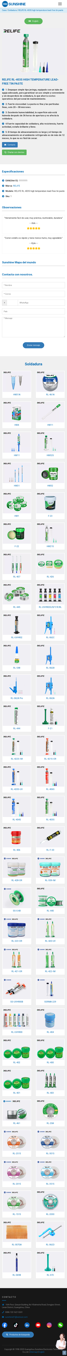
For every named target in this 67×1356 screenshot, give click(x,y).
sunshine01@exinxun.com (16, 1317)
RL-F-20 (50, 850)
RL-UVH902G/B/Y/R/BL (50, 607)
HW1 (16, 516)
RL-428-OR (16, 880)
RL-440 (50, 910)
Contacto (9, 145)
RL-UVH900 (16, 1032)
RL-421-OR (16, 971)
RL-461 (16, 1123)
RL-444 (16, 728)
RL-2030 (50, 1214)
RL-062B (50, 668)
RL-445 (16, 607)
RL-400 (50, 1062)
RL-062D (50, 1244)
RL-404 (50, 1032)
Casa (4, 10)
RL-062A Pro (17, 698)
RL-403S (50, 819)
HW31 (17, 485)
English (33, 21)
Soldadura (12, 10)
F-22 (17, 546)
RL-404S (17, 819)
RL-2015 (17, 1184)
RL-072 (50, 1275)
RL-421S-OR (50, 759)
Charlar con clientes (14, 152)
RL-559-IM (50, 880)
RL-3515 (50, 1184)
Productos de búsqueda (18, 1335)
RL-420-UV (50, 941)
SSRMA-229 (50, 1001)
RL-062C (50, 637)
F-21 (50, 728)
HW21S (50, 546)
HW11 (50, 425)
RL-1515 (17, 1214)
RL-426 (50, 576)
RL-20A (50, 1123)
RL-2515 (17, 1153)
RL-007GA (17, 1244)
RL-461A (50, 394)
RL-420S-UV (17, 789)
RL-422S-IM (17, 759)
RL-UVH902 (16, 637)
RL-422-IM (50, 971)
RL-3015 (50, 1153)
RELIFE (16, 186)
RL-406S (50, 789)
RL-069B (17, 1275)
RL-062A (50, 698)
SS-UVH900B (16, 1001)
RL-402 (16, 1062)
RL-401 (16, 1093)
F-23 (50, 516)
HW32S (50, 455)
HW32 (50, 485)
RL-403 (50, 1093)
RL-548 (16, 668)
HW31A (16, 394)
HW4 (16, 425)
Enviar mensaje (33, 345)
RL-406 (16, 850)
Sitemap (33, 1352)
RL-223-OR (16, 941)
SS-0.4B (17, 910)
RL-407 (16, 576)
